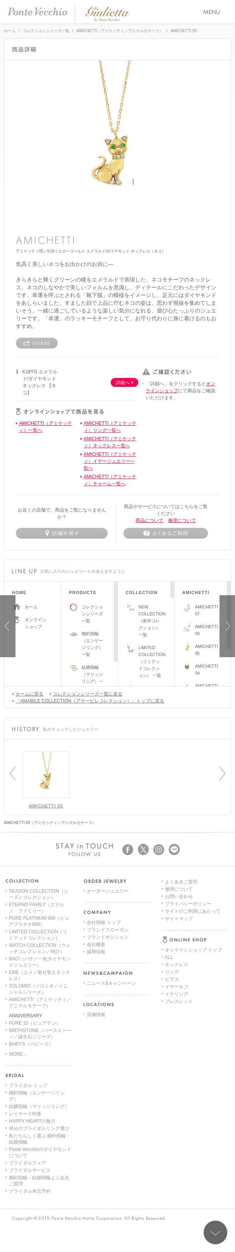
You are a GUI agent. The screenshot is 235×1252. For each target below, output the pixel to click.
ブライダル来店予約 (30, 1191)
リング (172, 913)
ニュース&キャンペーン (111, 983)
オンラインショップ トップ (193, 891)
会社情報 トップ (103, 922)
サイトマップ (179, 1001)
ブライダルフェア (27, 1163)
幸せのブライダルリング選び (39, 1128)
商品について (149, 520)
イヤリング (176, 935)
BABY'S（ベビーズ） (31, 1044)
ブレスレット (179, 942)
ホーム (9, 31)
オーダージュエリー (108, 891)
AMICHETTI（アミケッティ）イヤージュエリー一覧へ (110, 461)
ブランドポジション (108, 937)
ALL (169, 898)
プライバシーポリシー (188, 986)
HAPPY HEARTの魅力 (32, 1121)
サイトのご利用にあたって (193, 994)
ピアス (172, 920)
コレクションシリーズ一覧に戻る (85, 693)
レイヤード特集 (25, 1113)
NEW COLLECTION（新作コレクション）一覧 (152, 621)
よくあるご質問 (181, 964)
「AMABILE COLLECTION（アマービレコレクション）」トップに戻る (88, 700)
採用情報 (96, 952)
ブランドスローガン (108, 930)
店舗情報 (96, 1014)
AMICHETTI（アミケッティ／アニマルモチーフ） (120, 31)
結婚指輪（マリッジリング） (39, 1106)
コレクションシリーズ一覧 (46, 31)
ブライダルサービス (30, 1170)
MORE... (18, 1054)
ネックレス (176, 906)
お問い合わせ (179, 979)
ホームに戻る (27, 693)
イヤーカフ (176, 928)
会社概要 (96, 944)
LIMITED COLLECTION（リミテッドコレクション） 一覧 (152, 661)
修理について (182, 520)
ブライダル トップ (28, 1085)
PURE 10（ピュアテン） (35, 1023)
